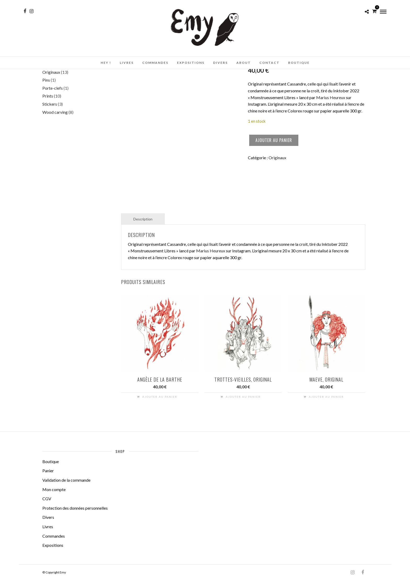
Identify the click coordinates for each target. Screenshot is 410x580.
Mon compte (54, 489)
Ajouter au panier (273, 140)
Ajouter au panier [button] (159, 396)
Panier (48, 470)
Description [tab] (142, 219)
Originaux (277, 157)
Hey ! (106, 63)
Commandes (155, 63)
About (243, 63)
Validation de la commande (66, 479)
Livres (127, 63)
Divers (220, 63)
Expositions (190, 63)
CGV (46, 498)
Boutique (299, 63)
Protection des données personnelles (75, 507)
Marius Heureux (330, 97)
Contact (269, 63)
